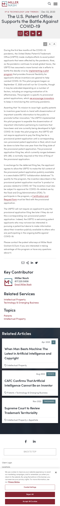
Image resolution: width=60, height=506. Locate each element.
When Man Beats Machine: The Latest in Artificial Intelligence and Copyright (28, 354)
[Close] (56, 473)
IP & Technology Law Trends (22, 12)
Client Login (7, 463)
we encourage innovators (42, 98)
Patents (8, 316)
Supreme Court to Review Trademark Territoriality (22, 411)
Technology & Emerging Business (21, 303)
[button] (55, 4)
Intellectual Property (15, 300)
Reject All (29, 495)
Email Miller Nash (23, 285)
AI (53, 342)
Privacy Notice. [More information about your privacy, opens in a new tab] (14, 483)
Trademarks (49, 401)
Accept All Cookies (30, 503)
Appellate (33, 420)
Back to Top (30, 452)
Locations (6, 467)
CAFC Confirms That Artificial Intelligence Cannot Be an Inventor (29, 383)
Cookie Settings (30, 488)
